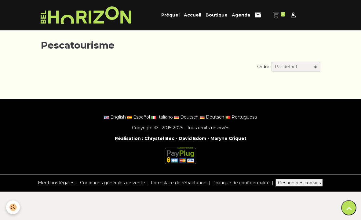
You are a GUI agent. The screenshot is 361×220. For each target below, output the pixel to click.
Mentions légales (56, 182)
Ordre (263, 66)
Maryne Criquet (228, 138)
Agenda (241, 15)
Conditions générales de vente (112, 182)
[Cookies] (13, 207)
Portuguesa (241, 117)
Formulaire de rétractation (178, 182)
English (115, 117)
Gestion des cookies (299, 182)
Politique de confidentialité (241, 182)
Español (139, 117)
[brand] (87, 15)
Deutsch (187, 117)
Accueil (192, 15)
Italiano (162, 117)
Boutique (217, 15)
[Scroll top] (348, 207)
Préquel (170, 15)
